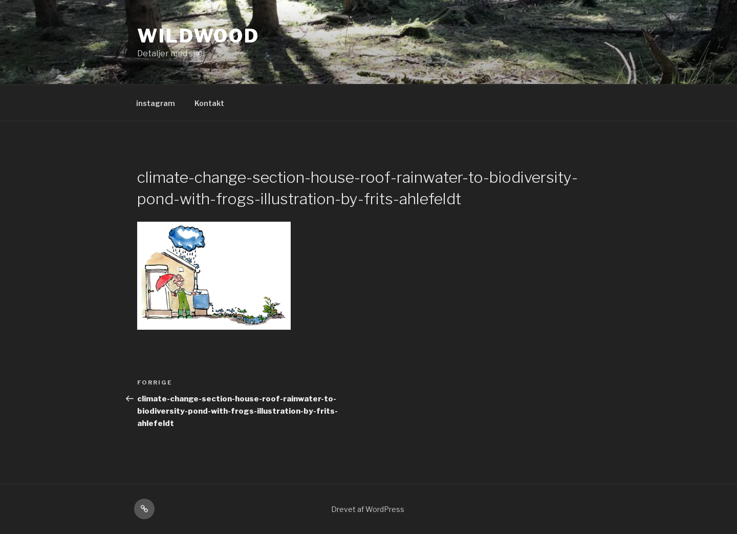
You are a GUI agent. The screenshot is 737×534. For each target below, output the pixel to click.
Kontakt (209, 103)
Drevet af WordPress (367, 509)
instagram (155, 103)
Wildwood (198, 36)
